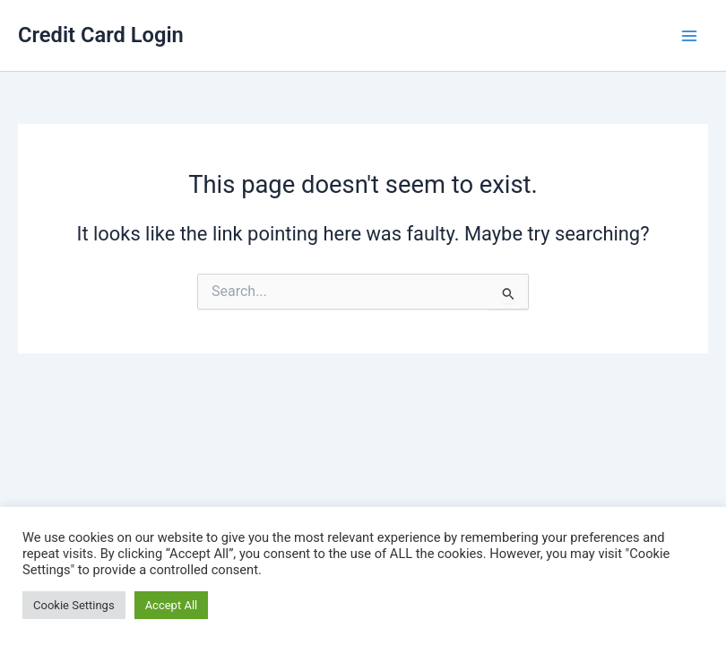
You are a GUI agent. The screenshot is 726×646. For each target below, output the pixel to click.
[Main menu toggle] (689, 36)
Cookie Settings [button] (74, 605)
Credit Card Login (101, 35)
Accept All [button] (171, 605)
